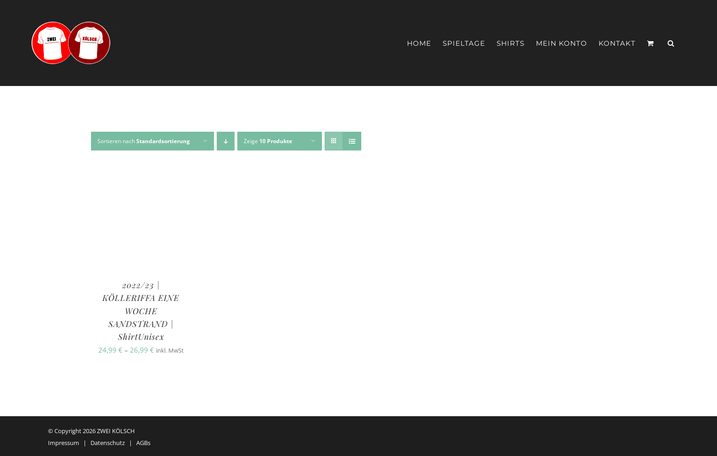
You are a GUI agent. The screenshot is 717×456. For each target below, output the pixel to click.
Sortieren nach (143, 141)
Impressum (63, 443)
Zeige (268, 141)
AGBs (143, 443)
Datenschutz (108, 443)
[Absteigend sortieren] (226, 141)
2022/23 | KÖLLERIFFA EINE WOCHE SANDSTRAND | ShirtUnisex (140, 310)
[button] (671, 43)
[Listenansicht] (352, 141)
